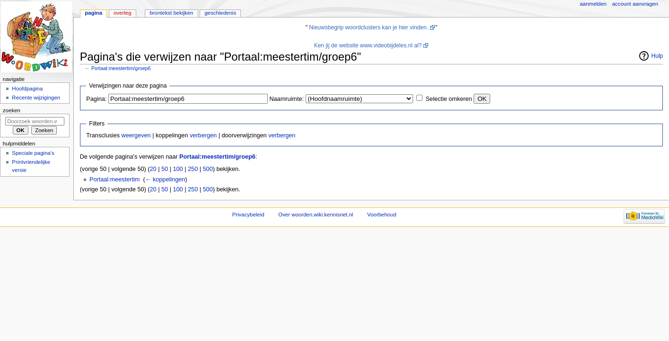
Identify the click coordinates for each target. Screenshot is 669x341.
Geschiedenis (220, 13)
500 (208, 169)
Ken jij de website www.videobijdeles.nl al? (368, 45)
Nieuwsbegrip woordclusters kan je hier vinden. (368, 27)
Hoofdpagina (27, 88)
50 (164, 169)
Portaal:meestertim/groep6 (121, 68)
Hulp (657, 56)
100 (178, 169)
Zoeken (11, 110)
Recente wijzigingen (36, 97)
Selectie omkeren (449, 99)
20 (153, 169)
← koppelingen (165, 179)
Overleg (123, 13)
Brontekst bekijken (171, 13)
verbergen (203, 135)
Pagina (93, 13)
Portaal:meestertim (114, 179)
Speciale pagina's (33, 153)
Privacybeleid (248, 214)
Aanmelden (593, 4)
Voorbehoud (381, 214)
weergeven (136, 135)
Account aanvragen (635, 4)
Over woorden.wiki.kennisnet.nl (315, 214)
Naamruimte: (286, 99)
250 (193, 169)
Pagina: (96, 99)
